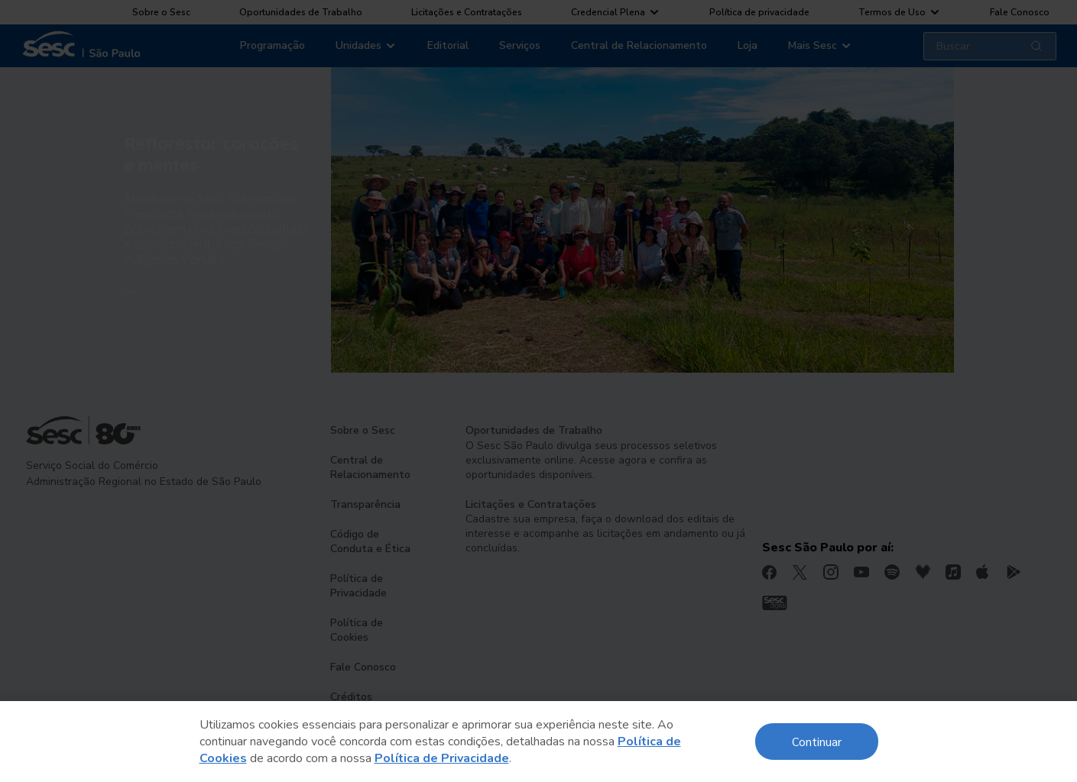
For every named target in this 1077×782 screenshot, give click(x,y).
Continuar (817, 741)
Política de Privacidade (442, 758)
